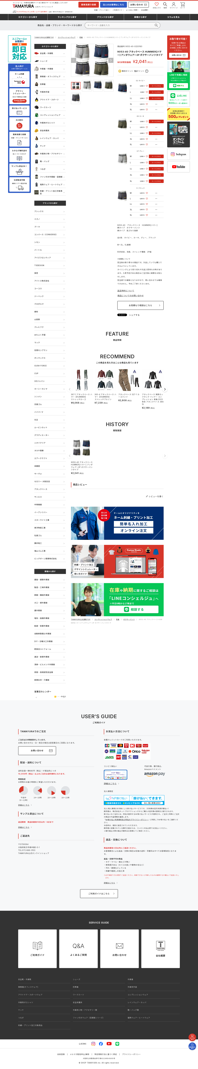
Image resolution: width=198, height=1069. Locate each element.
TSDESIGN (39, 265)
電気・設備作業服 (41, 618)
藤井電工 (38, 543)
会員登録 (61, 1054)
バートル (38, 250)
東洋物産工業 (40, 528)
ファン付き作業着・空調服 (48, 177)
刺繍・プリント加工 (101, 10)
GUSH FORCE (40, 366)
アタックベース (40, 489)
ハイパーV (38, 412)
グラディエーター (41, 435)
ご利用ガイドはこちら (99, 893)
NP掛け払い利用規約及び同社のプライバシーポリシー (127, 820)
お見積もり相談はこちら (140, 305)
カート (182, 5)
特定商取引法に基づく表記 (105, 1054)
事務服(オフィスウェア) (28, 987)
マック (37, 342)
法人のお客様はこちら (113, 4)
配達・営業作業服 (41, 626)
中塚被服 (38, 505)
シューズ (40, 61)
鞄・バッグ (41, 161)
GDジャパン (39, 381)
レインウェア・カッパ (46, 138)
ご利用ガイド (117, 10)
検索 (165, 5)
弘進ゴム (38, 535)
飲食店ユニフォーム (42, 649)
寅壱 (36, 273)
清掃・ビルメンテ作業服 (44, 664)
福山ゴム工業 (40, 551)
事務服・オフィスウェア (47, 76)
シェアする (134, 315)
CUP (36, 373)
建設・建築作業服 (41, 580)
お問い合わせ (136, 4)
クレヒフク (39, 327)
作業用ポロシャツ (44, 123)
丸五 (36, 420)
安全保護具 (41, 130)
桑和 (36, 312)
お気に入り (157, 5)
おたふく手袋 (40, 335)
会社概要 (144, 10)
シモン (37, 242)
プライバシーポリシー (131, 1054)
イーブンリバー (40, 512)
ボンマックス (39, 358)
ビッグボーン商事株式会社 (45, 559)
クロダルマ (39, 304)
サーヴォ (38, 474)
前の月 (36, 697)
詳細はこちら (23, 805)
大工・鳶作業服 (40, 603)
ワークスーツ (42, 107)
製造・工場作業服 (41, 587)
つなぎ (40, 169)
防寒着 (40, 84)
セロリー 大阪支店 (42, 481)
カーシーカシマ (40, 389)
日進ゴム (38, 404)
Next (110, 60)
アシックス (39, 211)
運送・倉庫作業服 (41, 657)
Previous (73, 60)
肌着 (81, 37)
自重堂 (37, 466)
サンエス (38, 497)
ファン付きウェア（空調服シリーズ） (89, 1018)
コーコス (38, 288)
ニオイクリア (40, 443)
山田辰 (37, 319)
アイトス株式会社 (41, 281)
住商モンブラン (40, 350)
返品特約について (125, 290)
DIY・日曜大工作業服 (43, 641)
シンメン (38, 396)
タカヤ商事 (39, 450)
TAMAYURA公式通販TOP (44, 37)
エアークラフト (40, 458)
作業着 (130, 979)
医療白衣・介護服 (41, 680)
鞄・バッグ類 (133, 1010)
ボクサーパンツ (129, 619)
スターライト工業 (41, 520)
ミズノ (37, 219)
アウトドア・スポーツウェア (30, 995)
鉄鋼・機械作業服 (41, 595)
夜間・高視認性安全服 (43, 672)
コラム (173, 17)
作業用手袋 (41, 92)
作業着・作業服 (43, 69)
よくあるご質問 (132, 10)
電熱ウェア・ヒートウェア (48, 184)
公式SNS (82, 1044)
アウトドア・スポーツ (46, 99)
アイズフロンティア (42, 258)
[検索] (122, 25)
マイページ (174, 5)
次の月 (64, 697)
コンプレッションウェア (67, 37)
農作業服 (38, 610)
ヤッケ (40, 146)
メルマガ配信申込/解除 (79, 1054)
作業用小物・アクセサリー (48, 153)
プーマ (37, 227)
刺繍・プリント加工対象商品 (48, 192)
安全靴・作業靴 (43, 53)
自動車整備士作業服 (42, 634)
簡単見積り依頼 (88, 4)
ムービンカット (40, 427)
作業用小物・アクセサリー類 (85, 1010)
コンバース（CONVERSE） (46, 234)
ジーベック (39, 296)
